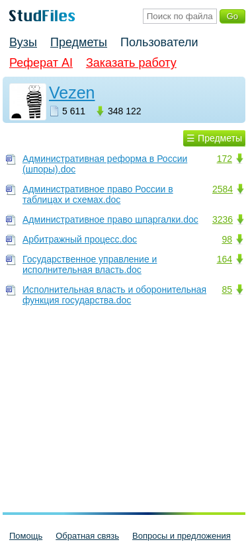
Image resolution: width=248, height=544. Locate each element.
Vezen (72, 92)
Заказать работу (131, 62)
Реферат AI (41, 62)
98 (227, 239)
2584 (222, 189)
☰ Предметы (214, 138)
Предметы (78, 42)
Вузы (23, 42)
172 (224, 158)
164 (224, 259)
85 (227, 289)
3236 (222, 219)
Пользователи (159, 42)
